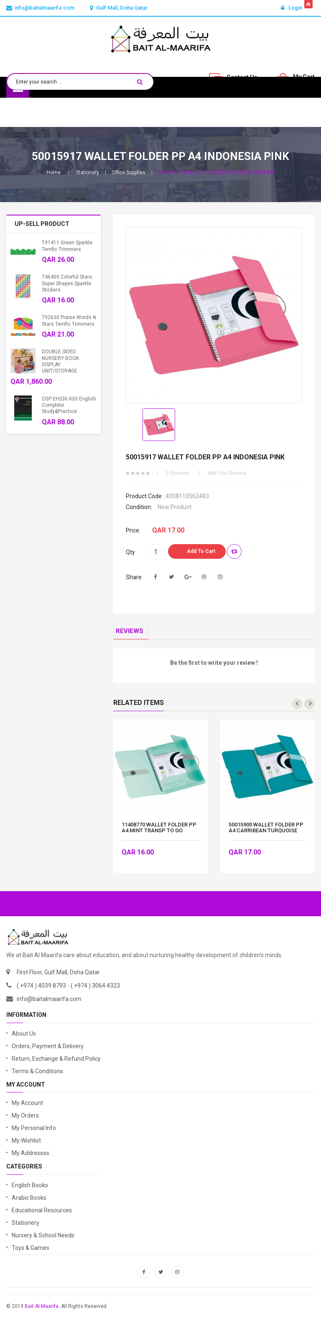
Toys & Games (30, 1252)
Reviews (134, 633)
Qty (130, 552)
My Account (27, 1107)
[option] (159, 424)
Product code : (145, 496)
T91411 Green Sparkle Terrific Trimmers (67, 246)
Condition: (139, 507)
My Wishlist (26, 1145)
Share (134, 577)
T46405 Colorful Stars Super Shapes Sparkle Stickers (67, 283)
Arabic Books (29, 1202)
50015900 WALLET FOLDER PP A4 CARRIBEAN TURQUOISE (266, 832)
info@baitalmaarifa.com (49, 1003)
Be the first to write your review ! (214, 667)
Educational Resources (42, 1214)
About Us (24, 1037)
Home (54, 172)
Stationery (87, 172)
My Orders (25, 1120)
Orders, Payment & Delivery (48, 1050)
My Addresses (30, 1157)
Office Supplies (128, 172)
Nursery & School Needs (43, 1239)
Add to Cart (201, 551)
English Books (30, 1189)
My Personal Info (34, 1132)
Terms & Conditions (37, 1075)
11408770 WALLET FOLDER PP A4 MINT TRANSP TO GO (159, 832)
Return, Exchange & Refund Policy (56, 1062)
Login (291, 8)
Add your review (226, 473)
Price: (133, 530)
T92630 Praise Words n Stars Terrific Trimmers (69, 320)
